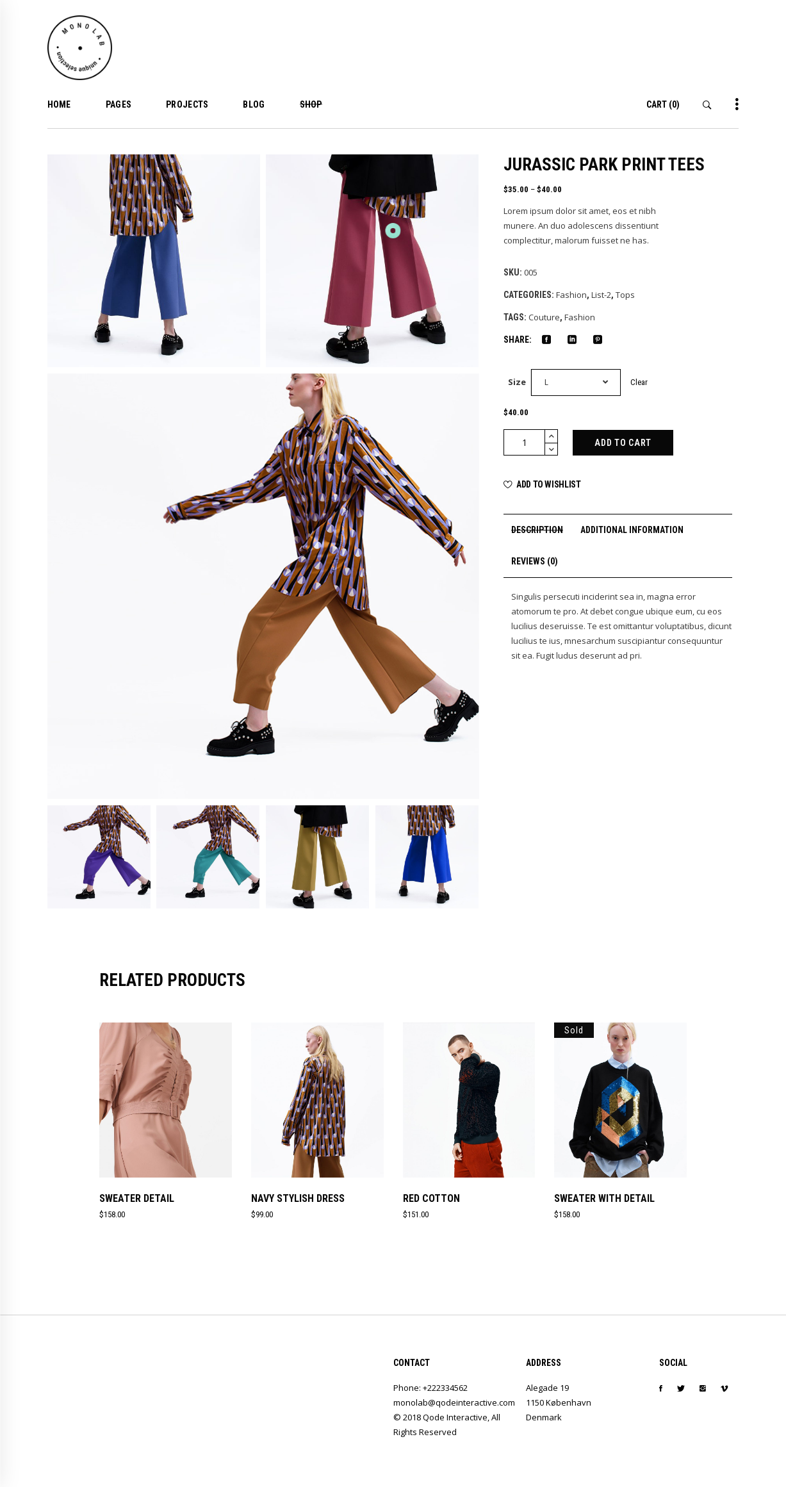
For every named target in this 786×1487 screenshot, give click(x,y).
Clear (639, 382)
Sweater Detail (136, 1198)
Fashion (571, 294)
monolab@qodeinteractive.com (454, 1402)
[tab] (537, 530)
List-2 (601, 294)
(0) (663, 104)
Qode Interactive (455, 1417)
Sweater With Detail (604, 1198)
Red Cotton (431, 1198)
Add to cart (622, 443)
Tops (625, 294)
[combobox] (576, 382)
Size (517, 382)
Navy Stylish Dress (298, 1198)
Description (537, 530)
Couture (544, 317)
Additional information (632, 530)
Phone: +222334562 (430, 1387)
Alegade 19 (547, 1387)
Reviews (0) (534, 561)
